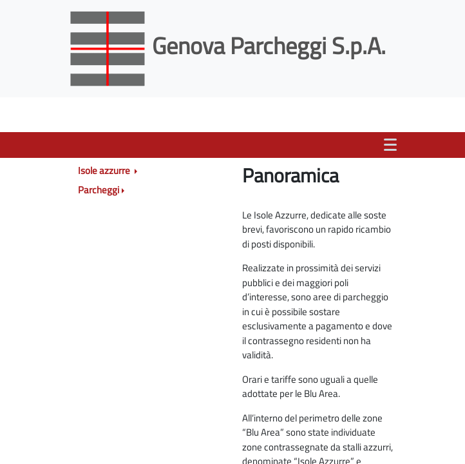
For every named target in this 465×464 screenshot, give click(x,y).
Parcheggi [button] (98, 189)
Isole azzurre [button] (105, 170)
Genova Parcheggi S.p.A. (229, 45)
